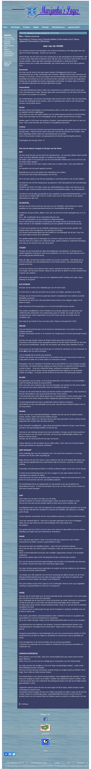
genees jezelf (73, 27)
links (68, 763)
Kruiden (26, 27)
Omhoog (24, 704)
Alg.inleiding (24, 39)
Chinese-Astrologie (41, 33)
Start (5, 27)
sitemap (57, 763)
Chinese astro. (36, 39)
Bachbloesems (58, 27)
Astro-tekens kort (65, 39)
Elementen (45, 41)
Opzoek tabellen (50, 39)
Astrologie (15, 27)
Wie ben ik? (81, 763)
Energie (45, 27)
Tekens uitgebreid (8, 51)
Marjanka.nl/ (31, 33)
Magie (35, 27)
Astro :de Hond (7, 64)
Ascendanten (34, 41)
